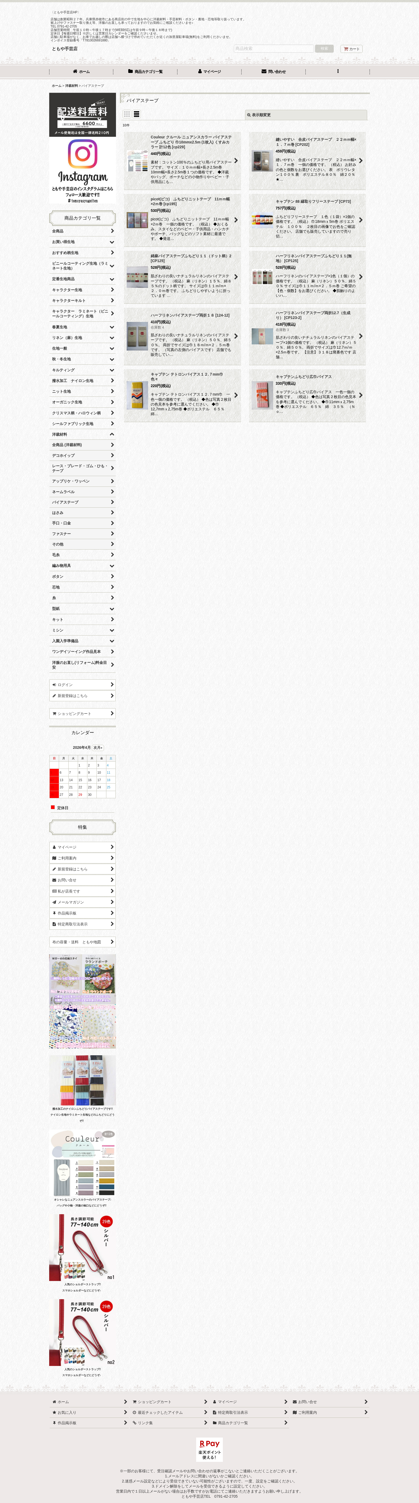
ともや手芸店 (64, 48)
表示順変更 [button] (259, 115)
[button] (338, 72)
